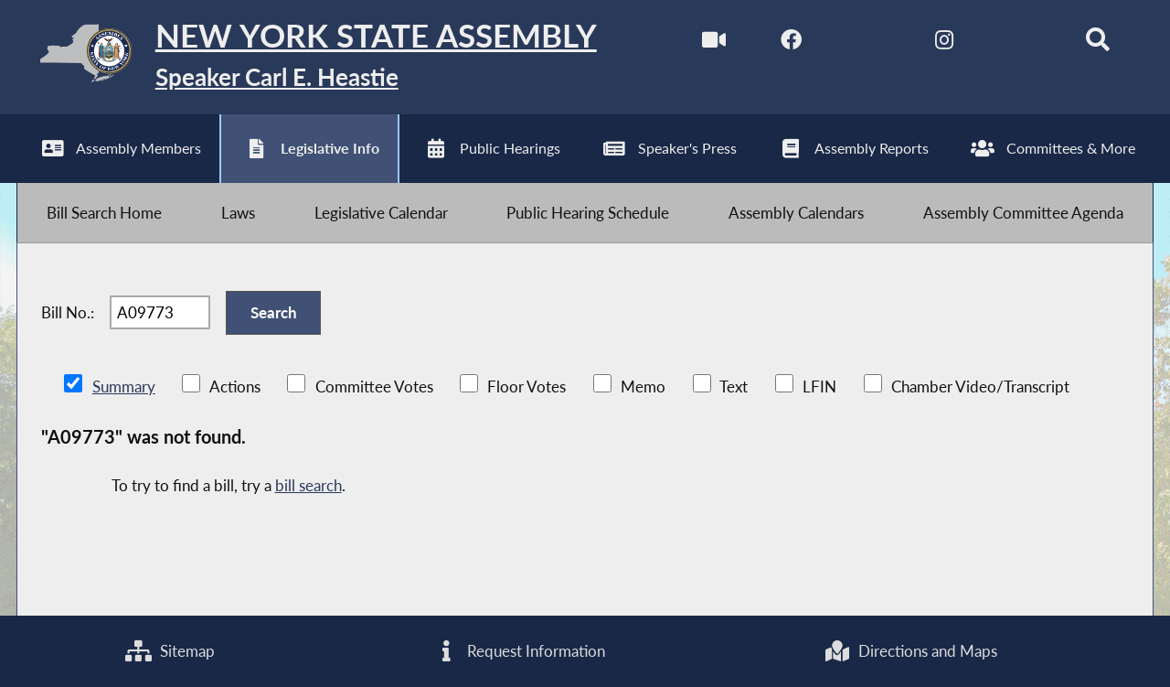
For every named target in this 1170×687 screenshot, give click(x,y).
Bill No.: (67, 312)
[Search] (1097, 44)
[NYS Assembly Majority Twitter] (867, 44)
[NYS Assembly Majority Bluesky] (1020, 44)
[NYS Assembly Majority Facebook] (791, 44)
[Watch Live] (714, 44)
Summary (123, 386)
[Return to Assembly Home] (306, 57)
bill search (308, 485)
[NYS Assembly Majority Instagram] (943, 44)
